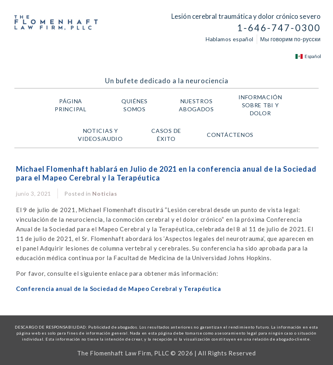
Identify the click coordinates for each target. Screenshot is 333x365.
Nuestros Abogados (200, 105)
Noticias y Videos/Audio (102, 134)
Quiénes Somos (134, 105)
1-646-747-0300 (279, 27)
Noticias (104, 193)
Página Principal (70, 105)
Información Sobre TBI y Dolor (262, 105)
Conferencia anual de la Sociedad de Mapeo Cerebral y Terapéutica (118, 288)
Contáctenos (230, 134)
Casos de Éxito (166, 134)
